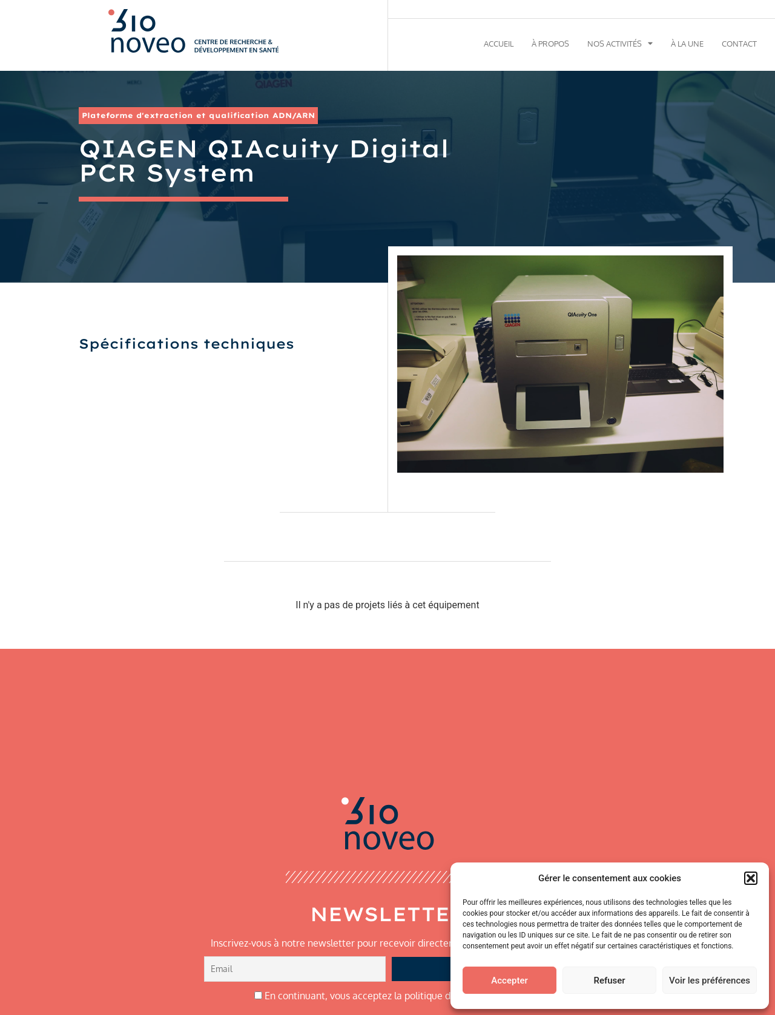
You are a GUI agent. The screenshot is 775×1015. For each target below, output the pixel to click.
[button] (751, 878)
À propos (550, 43)
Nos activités (620, 43)
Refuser (609, 980)
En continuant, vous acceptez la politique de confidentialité (387, 995)
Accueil (498, 43)
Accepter (509, 980)
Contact (739, 43)
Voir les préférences (709, 980)
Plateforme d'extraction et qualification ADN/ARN (198, 115)
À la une (687, 43)
